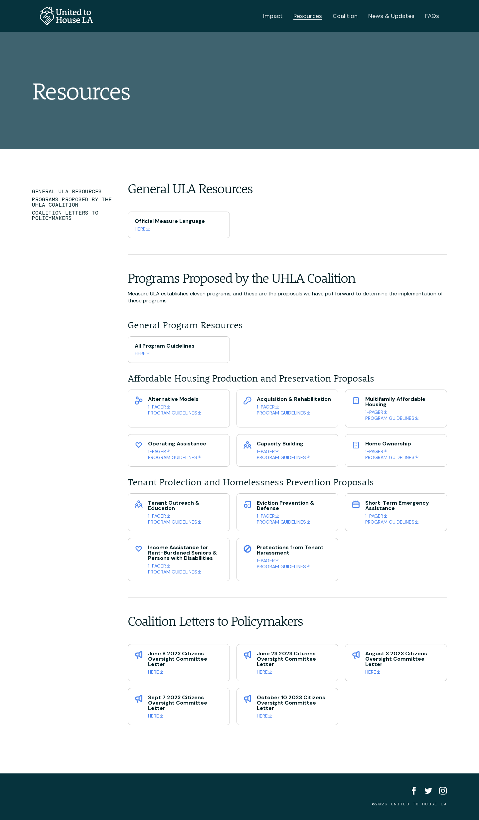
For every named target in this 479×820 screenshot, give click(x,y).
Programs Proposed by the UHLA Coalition (72, 202)
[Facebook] (414, 791)
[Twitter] (428, 791)
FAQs (432, 16)
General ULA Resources (67, 191)
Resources (307, 16)
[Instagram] (443, 791)
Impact (273, 16)
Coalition (345, 16)
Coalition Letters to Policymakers (65, 215)
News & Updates (391, 16)
